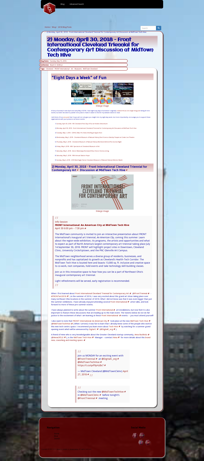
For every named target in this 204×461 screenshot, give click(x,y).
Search (57, 438)
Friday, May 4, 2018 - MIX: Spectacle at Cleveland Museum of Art (78, 146)
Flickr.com (141, 442)
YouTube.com (148, 442)
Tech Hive (113, 326)
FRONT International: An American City (90, 321)
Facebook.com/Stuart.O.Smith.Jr (135, 435)
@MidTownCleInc (89, 394)
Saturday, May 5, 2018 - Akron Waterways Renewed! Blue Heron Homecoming (83, 151)
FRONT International (62, 69)
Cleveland (49, 69)
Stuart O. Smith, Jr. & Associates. (67, 449)
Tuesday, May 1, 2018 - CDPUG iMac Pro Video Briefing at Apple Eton (79, 133)
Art (72, 69)
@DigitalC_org (106, 329)
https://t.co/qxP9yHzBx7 (91, 365)
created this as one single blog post (128, 111)
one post (66, 117)
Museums (78, 69)
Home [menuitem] (49, 9)
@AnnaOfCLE (57, 337)
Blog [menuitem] (62, 4)
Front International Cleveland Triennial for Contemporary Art (102, 293)
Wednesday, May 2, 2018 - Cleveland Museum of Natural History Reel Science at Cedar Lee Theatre (95, 137)
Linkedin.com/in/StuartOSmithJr (142, 435)
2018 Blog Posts (65, 27)
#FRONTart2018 (58, 296)
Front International (118, 301)
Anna (115, 337)
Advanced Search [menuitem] (77, 4)
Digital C (92, 329)
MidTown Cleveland (90, 69)
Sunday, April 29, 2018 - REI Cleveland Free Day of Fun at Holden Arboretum (82, 124)
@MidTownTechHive (61, 323)
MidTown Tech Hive (112, 170)
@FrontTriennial (140, 293)
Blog (54, 27)
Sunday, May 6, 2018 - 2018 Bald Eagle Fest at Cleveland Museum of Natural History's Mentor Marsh (90, 160)
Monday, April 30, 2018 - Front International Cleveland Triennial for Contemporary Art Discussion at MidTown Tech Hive (96, 128)
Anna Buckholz (141, 334)
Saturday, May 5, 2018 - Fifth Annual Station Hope (73, 155)
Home (47, 27)
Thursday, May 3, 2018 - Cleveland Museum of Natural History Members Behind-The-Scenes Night (89, 142)
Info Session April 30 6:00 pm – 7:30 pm (92, 225)
